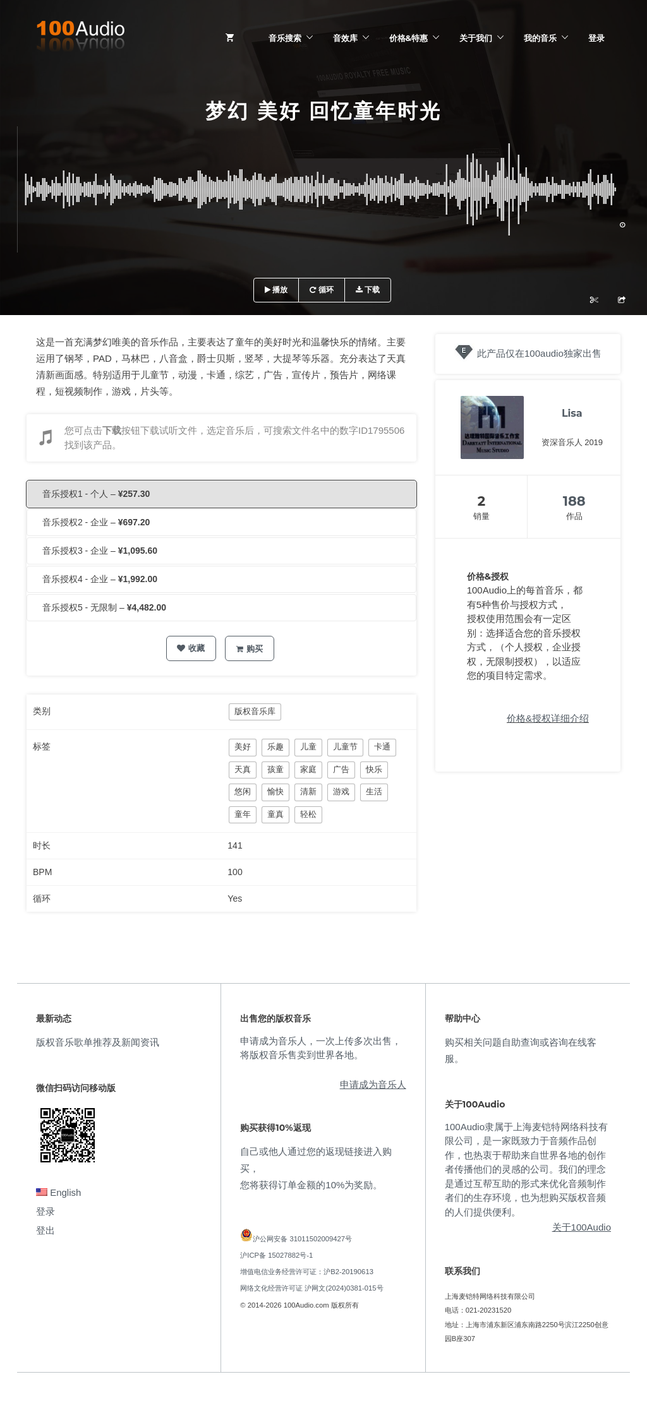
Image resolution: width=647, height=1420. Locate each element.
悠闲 (242, 791)
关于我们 (475, 38)
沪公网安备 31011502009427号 (302, 1239)
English (58, 1192)
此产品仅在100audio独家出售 (539, 353)
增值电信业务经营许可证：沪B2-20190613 (306, 1271)
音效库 (345, 38)
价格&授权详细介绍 (548, 718)
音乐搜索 (285, 38)
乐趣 (275, 746)
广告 (341, 769)
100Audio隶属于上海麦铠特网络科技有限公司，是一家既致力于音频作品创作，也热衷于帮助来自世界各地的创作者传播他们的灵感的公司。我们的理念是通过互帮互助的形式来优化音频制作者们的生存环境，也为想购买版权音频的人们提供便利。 (526, 1169)
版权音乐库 (254, 711)
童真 (275, 814)
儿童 (308, 746)
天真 (242, 769)
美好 (242, 746)
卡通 (382, 746)
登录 (596, 38)
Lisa (572, 413)
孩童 (275, 769)
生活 (374, 791)
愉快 (275, 791)
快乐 (374, 769)
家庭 (308, 769)
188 (574, 501)
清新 (308, 791)
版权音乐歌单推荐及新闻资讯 (97, 1042)
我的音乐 (540, 38)
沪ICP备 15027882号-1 (276, 1255)
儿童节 (345, 746)
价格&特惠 (408, 38)
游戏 (341, 791)
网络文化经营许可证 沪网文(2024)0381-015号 (311, 1288)
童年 (242, 814)
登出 (45, 1230)
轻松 (308, 814)
